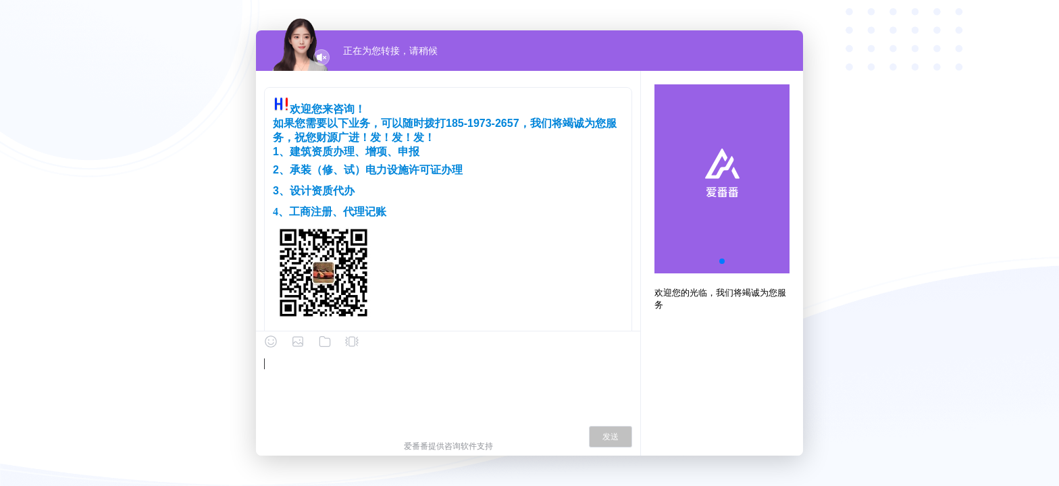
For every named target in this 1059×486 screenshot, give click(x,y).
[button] (722, 261)
